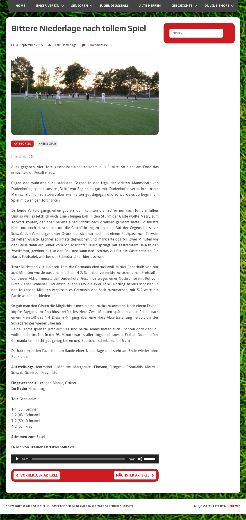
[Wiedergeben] (17, 459)
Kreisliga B (47, 143)
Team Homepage (64, 45)
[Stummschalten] (140, 459)
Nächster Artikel (135, 475)
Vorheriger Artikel (37, 475)
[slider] (78, 459)
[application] (85, 458)
